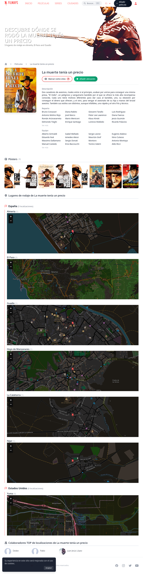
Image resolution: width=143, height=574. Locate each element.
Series (58, 3)
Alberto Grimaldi (49, 134)
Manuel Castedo (49, 144)
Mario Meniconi (72, 118)
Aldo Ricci (116, 144)
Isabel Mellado (72, 134)
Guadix (11, 303)
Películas (43, 3)
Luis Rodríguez (118, 111)
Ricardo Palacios (119, 121)
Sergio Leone (95, 134)
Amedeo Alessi (72, 137)
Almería (11, 211)
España (13, 206)
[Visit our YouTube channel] (137, 565)
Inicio (28, 3)
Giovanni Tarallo (96, 111)
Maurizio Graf (95, 137)
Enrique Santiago (73, 121)
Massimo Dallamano (51, 140)
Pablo (42, 550)
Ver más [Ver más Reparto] (45, 125)
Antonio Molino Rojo (51, 115)
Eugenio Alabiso (119, 134)
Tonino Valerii (95, 144)
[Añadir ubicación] (85, 78)
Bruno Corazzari (49, 111)
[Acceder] (135, 3)
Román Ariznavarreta (51, 118)
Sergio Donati (71, 140)
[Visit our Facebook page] (116, 565)
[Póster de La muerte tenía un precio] (12, 176)
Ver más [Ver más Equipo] (45, 148)
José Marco (70, 115)
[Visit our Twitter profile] (130, 565)
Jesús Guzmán (118, 118)
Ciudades (72, 3)
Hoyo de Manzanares (18, 349)
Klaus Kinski (94, 118)
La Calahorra (14, 395)
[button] (73, 231)
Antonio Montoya (120, 140)
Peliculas (19, 64)
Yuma (10, 493)
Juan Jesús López (74, 550)
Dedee (16, 550)
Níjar (10, 440)
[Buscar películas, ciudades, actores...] (92, 3)
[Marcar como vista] (57, 79)
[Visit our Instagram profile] (123, 565)
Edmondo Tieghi (49, 121)
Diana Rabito (71, 111)
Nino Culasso (118, 137)
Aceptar (49, 568)
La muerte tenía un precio (42, 64)
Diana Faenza (118, 115)
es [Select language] (108, 3)
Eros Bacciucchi (72, 144)
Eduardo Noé (48, 137)
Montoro (92, 140)
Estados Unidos (18, 488)
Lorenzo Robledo (96, 121)
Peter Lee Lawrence (97, 115)
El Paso (11, 257)
